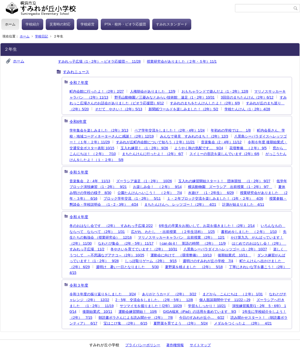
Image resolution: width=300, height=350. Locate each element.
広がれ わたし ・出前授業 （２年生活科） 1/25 (173, 232)
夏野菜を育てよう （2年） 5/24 (181, 323)
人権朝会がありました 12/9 (152, 91)
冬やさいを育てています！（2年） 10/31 (143, 249)
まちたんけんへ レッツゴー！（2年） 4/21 (180, 204)
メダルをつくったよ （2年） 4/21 (243, 323)
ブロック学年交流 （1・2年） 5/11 (132, 198)
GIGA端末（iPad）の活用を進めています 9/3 (199, 312)
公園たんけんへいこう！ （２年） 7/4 (150, 193)
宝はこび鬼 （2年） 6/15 (125, 323)
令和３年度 (79, 285)
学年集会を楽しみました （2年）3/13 (99, 130)
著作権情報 (175, 345)
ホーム (10, 24)
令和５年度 (79, 172)
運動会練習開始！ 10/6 (137, 312)
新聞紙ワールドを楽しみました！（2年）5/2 (183, 109)
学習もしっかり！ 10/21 (207, 306)
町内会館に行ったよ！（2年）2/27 (97, 91)
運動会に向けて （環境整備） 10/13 (181, 255)
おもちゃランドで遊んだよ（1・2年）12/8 (215, 91)
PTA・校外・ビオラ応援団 (125, 24)
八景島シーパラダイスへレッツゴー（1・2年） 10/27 (225, 249)
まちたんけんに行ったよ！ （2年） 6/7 (152, 154)
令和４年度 (79, 217)
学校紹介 (33, 24)
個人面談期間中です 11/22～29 (224, 300)
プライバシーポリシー (142, 345)
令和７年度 (79, 82)
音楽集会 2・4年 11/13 (90, 181)
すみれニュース (76, 72)
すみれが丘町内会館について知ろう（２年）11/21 (155, 142)
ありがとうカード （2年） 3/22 (169, 294)
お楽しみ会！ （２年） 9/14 (157, 187)
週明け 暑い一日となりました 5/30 (127, 267)
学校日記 (41, 36)
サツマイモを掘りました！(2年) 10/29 (151, 306)
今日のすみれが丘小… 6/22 (201, 318)
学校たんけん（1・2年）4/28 (247, 109)
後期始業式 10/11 (234, 255)
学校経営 (87, 24)
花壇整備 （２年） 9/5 (247, 148)
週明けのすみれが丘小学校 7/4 (208, 261)
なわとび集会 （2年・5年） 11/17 (126, 243)
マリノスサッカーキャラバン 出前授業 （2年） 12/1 (181, 237)
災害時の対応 (60, 24)
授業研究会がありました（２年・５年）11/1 (181, 61)
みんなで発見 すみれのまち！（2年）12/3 (194, 136)
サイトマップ (200, 345)
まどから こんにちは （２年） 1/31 (232, 294)
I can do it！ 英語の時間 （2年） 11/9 (193, 243)
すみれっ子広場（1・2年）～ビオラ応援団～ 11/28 (99, 61)
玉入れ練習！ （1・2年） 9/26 (144, 148)
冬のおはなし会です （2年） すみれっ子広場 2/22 (111, 226)
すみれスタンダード (172, 24)
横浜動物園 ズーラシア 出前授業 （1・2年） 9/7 (230, 187)
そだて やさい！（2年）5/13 (118, 109)
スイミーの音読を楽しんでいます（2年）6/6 (224, 154)
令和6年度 (78, 121)
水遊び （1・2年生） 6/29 (211, 193)
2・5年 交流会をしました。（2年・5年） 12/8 (154, 300)
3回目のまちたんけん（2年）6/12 (247, 97)
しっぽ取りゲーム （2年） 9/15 (151, 261)
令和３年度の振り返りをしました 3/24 (103, 294)
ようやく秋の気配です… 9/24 (198, 148)
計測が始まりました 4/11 (243, 204)
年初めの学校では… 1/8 (230, 130)
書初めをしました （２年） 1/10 (249, 232)
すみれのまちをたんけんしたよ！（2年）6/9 (205, 103)
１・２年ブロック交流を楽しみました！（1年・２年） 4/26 (215, 198)
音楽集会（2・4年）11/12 (221, 142)
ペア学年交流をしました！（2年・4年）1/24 (169, 130)
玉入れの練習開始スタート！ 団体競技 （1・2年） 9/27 (224, 181)
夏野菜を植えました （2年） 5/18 (194, 267)
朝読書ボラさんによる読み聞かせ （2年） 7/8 (135, 318)
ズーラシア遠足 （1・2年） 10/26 (144, 181)
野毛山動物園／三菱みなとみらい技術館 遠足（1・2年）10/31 (164, 97)
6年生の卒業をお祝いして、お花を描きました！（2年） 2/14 (207, 226)
